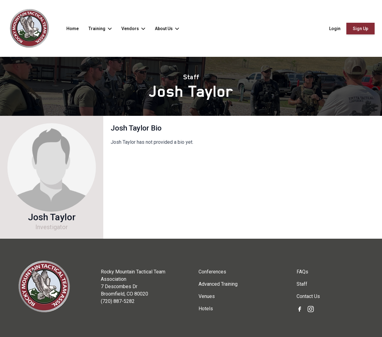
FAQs (302, 272)
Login (335, 28)
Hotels (206, 309)
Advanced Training (218, 284)
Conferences (212, 272)
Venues (207, 296)
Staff (191, 77)
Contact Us (308, 296)
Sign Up (360, 28)
